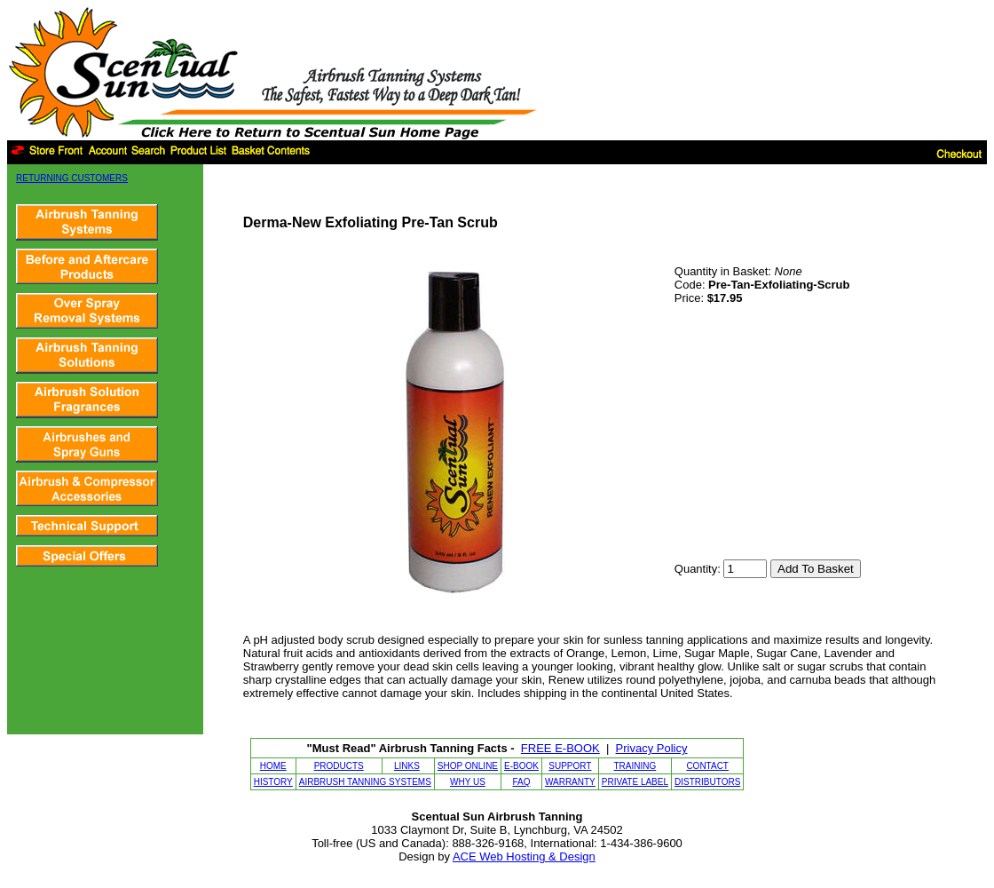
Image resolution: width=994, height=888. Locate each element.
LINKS (407, 766)
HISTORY (273, 782)
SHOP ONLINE (468, 766)
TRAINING (635, 766)
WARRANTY (570, 782)
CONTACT (707, 766)
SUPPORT (569, 766)
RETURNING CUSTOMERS (72, 178)
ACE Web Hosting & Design (524, 856)
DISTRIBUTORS (707, 782)
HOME (273, 766)
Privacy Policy (652, 748)
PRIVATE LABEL (635, 782)
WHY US (467, 782)
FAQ (521, 782)
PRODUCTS (339, 766)
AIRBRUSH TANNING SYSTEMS (365, 782)
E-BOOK (521, 766)
